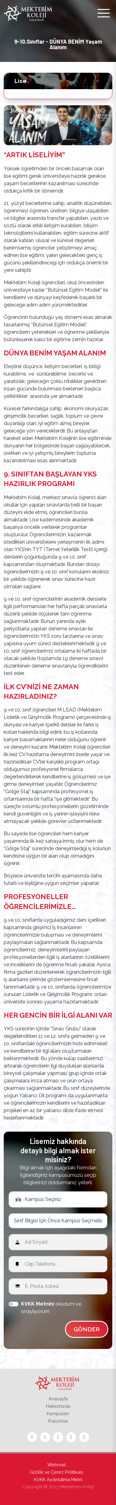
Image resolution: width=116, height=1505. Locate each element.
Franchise (58, 1421)
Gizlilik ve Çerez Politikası (56, 1472)
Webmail (56, 1464)
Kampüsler (58, 1413)
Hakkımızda (58, 1406)
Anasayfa (58, 1398)
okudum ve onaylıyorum (51, 1307)
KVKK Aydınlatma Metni (58, 1479)
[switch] (14, 1304)
